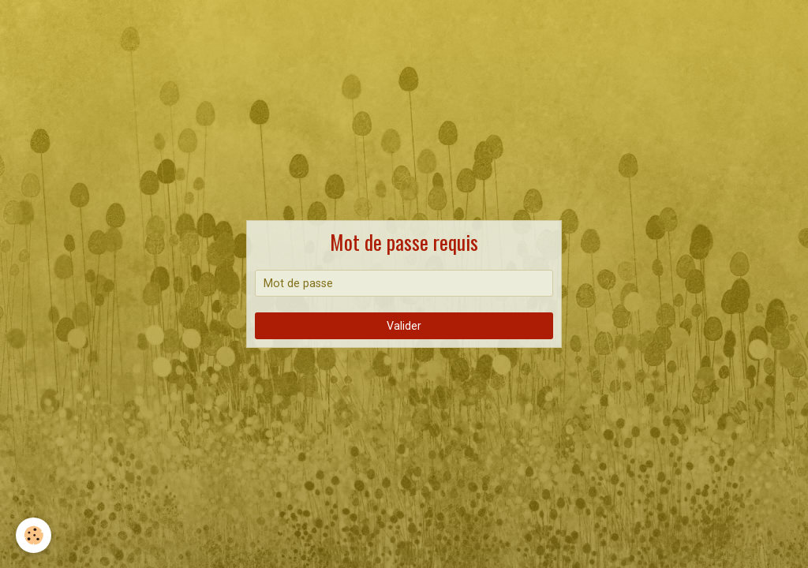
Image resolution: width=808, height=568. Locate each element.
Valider (404, 326)
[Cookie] (33, 535)
